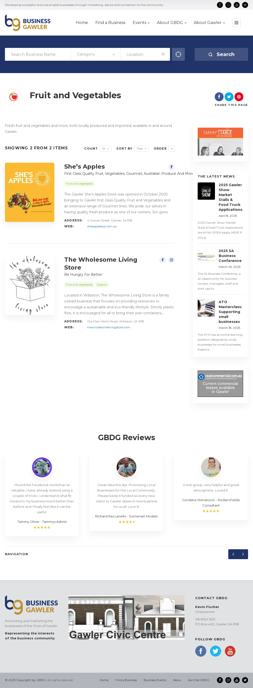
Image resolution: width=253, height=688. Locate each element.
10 (103, 148)
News (177, 680)
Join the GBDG (199, 680)
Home (104, 680)
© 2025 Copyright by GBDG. (26, 680)
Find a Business (126, 680)
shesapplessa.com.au (102, 226)
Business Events (155, 680)
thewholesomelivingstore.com (108, 327)
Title (140, 148)
